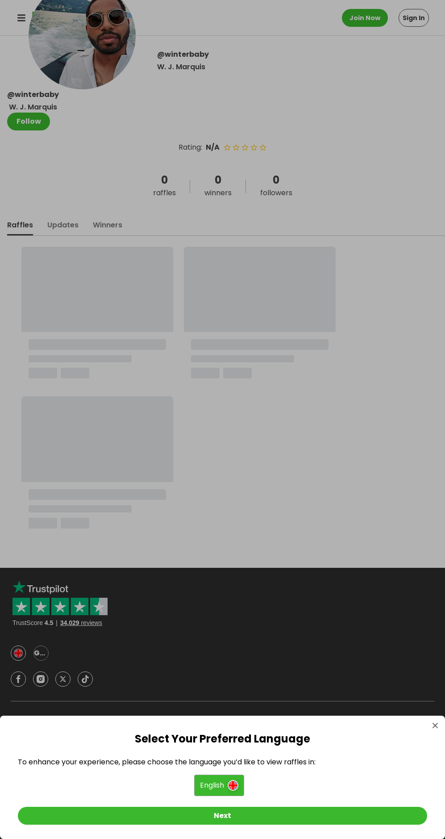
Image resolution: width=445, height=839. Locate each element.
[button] (219, 785)
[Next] (222, 816)
